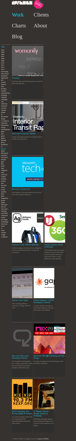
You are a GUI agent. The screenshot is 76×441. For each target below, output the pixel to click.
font (2, 134)
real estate (4, 209)
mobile (3, 177)
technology (4, 222)
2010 (2, 63)
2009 (2, 61)
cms (2, 102)
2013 (2, 69)
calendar (4, 97)
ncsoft (3, 190)
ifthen (3, 151)
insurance (4, 155)
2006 (2, 54)
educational (4, 125)
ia (1, 147)
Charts (19, 26)
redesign (4, 211)
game (3, 136)
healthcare (4, 144)
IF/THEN (22, 6)
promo (3, 200)
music (3, 187)
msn (2, 183)
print (2, 194)
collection (4, 104)
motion (3, 181)
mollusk (3, 179)
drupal (3, 119)
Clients (41, 15)
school (3, 217)
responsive (4, 215)
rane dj (3, 207)
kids (2, 164)
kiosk (3, 166)
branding (4, 95)
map (2, 172)
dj (1, 114)
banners (3, 84)
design (3, 112)
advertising (4, 71)
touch (3, 226)
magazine (4, 170)
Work (18, 15)
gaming (3, 140)
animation (4, 76)
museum (4, 185)
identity (3, 149)
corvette (3, 108)
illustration (4, 153)
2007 (2, 56)
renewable (4, 213)
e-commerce (5, 121)
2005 (2, 52)
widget (3, 235)
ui (1, 228)
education (4, 123)
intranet (3, 160)
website (3, 233)
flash (2, 132)
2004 (2, 50)
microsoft (4, 175)
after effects (5, 74)
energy (3, 127)
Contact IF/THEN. (43, 439)
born (2, 87)
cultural (3, 110)
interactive (4, 157)
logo (2, 168)
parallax (3, 192)
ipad (2, 162)
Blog (17, 36)
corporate (4, 106)
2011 (2, 65)
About (40, 26)
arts (2, 80)
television (4, 224)
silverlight (4, 220)
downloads (4, 117)
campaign (4, 99)
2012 (2, 67)
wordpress (4, 237)
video (3, 230)
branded (3, 89)
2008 (2, 59)
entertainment (5, 129)
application (4, 78)
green (3, 142)
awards (3, 82)
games (3, 138)
